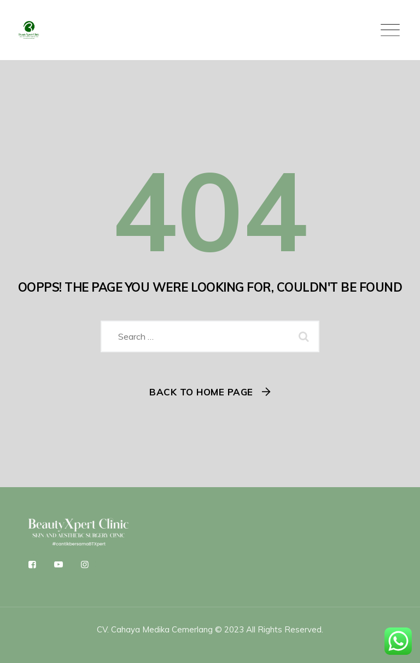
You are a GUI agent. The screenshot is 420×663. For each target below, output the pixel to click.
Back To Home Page (201, 392)
